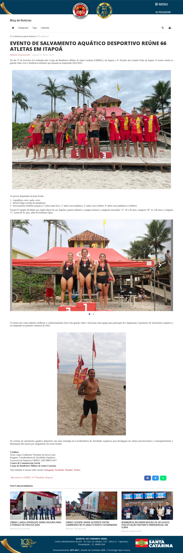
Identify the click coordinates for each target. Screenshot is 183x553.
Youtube (68, 470)
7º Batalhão (39, 477)
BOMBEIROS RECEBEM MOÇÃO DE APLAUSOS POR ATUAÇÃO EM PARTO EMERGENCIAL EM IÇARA (145, 525)
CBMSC (28, 477)
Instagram (49, 470)
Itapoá (50, 477)
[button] (163, 28)
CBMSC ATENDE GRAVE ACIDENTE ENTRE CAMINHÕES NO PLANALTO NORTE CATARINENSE (91, 523)
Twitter (77, 470)
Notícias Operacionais (76, 528)
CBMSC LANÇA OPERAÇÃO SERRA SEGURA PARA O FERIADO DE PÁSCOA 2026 (35, 523)
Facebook (59, 470)
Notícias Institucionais (20, 55)
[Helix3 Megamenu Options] (162, 4)
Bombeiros (17, 477)
